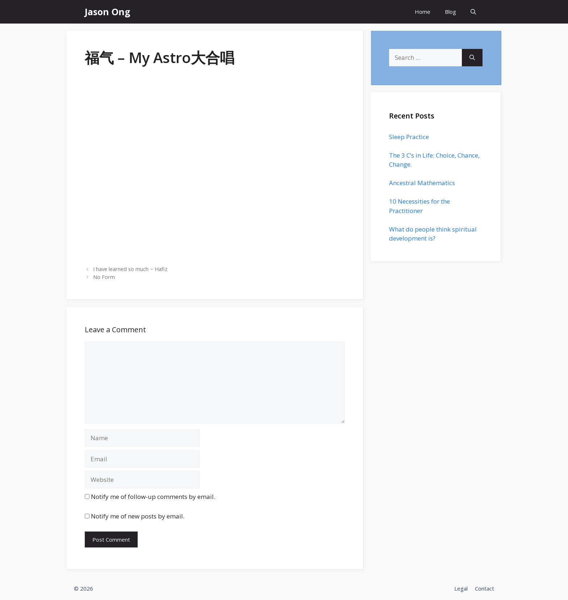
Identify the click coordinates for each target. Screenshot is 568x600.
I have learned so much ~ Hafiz (130, 269)
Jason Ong (107, 11)
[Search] (472, 57)
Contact (484, 588)
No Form (104, 277)
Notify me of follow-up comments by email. (153, 496)
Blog (450, 11)
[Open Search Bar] (473, 12)
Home (422, 11)
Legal (461, 588)
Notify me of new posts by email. (137, 516)
